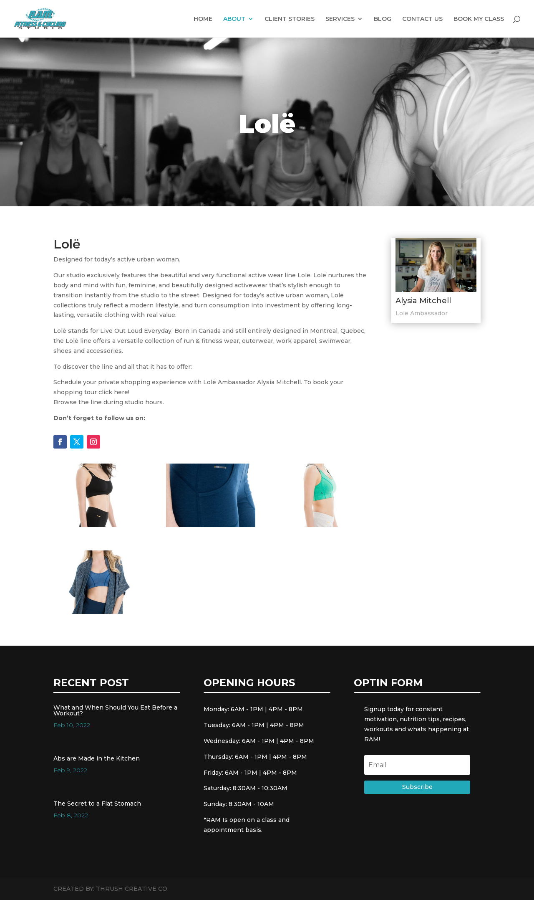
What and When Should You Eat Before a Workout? (115, 710)
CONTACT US (422, 19)
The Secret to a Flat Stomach (97, 803)
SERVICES (340, 19)
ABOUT (234, 19)
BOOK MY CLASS (478, 19)
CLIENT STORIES (289, 19)
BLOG (382, 19)
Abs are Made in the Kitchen (96, 758)
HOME (203, 19)
